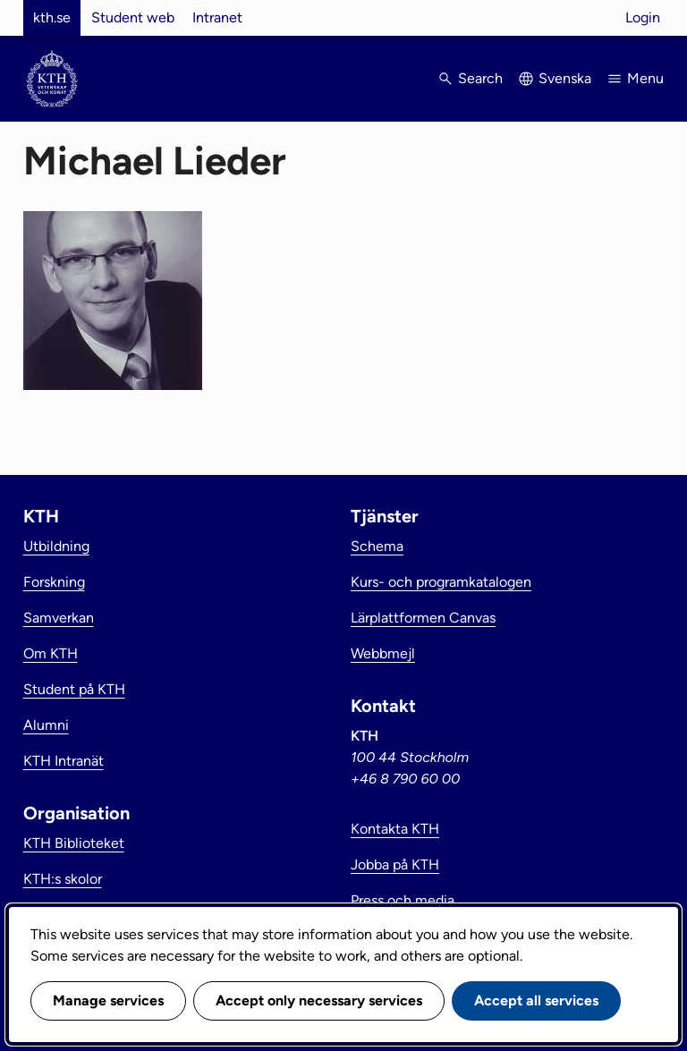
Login (642, 17)
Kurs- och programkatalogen (441, 581)
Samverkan (58, 617)
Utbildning (56, 546)
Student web (132, 17)
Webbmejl (383, 653)
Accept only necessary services (319, 1000)
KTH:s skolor (62, 878)
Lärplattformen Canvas (423, 617)
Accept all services (536, 1000)
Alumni (46, 724)
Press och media (402, 900)
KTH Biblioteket (73, 843)
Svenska (565, 78)
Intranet (217, 17)
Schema (377, 546)
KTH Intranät (63, 760)
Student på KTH (74, 689)
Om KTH (50, 653)
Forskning (54, 581)
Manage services (108, 1000)
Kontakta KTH (395, 828)
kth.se (52, 17)
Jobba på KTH (395, 864)
